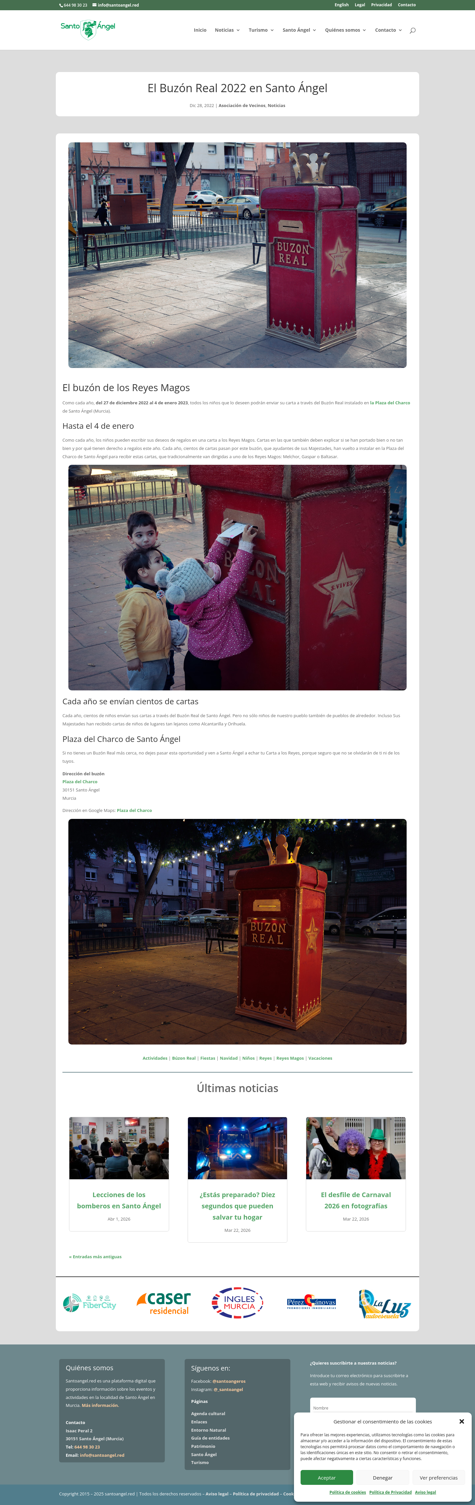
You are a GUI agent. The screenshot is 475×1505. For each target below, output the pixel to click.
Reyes (265, 1058)
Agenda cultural (208, 1413)
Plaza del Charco (79, 782)
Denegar (383, 1477)
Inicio (200, 30)
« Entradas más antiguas (95, 1257)
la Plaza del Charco (390, 403)
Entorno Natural (208, 1430)
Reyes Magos (290, 1058)
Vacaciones (320, 1058)
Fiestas (207, 1058)
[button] (461, 1421)
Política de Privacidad (390, 1492)
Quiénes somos (342, 30)
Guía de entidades (210, 1438)
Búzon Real (184, 1058)
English (342, 5)
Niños (248, 1058)
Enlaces (199, 1422)
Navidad (229, 1058)
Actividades (155, 1058)
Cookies (291, 1494)
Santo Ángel (296, 30)
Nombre (320, 1408)
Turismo (258, 30)
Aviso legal (425, 1492)
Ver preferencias (439, 1477)
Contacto (407, 5)
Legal (360, 5)
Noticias (224, 30)
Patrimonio (203, 1446)
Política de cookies (347, 1492)
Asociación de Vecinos (242, 105)
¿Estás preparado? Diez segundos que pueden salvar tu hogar (237, 1206)
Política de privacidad (256, 1494)
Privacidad (381, 5)
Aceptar (327, 1477)
